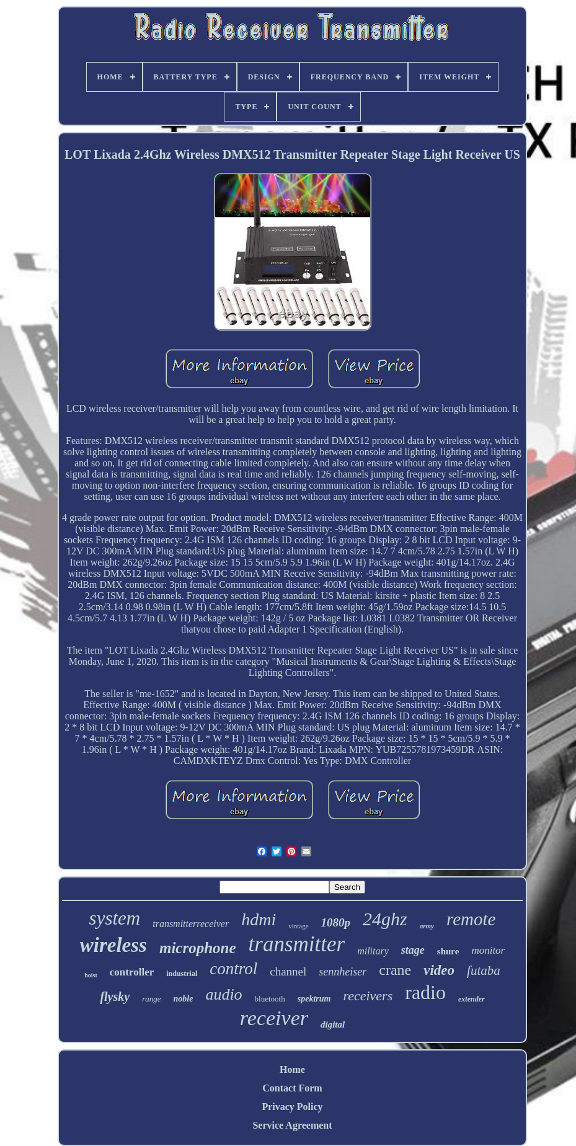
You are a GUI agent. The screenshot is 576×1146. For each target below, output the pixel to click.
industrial (181, 973)
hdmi (258, 919)
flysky (115, 996)
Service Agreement (292, 1125)
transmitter (297, 944)
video (438, 970)
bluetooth (270, 998)
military (373, 951)
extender (471, 999)
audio (223, 994)
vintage (298, 926)
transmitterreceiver (191, 923)
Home (292, 1069)
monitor (488, 950)
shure (448, 951)
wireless (113, 945)
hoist (90, 975)
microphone (197, 947)
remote (470, 919)
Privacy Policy (292, 1106)
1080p (336, 922)
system (115, 918)
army (427, 926)
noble (183, 998)
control (233, 968)
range (151, 998)
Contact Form (292, 1088)
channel (288, 971)
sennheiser (342, 972)
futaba (483, 970)
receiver (274, 1017)
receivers (367, 995)
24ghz (385, 918)
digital (333, 1024)
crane (395, 970)
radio (425, 992)
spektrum (314, 998)
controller (132, 972)
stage (413, 950)
